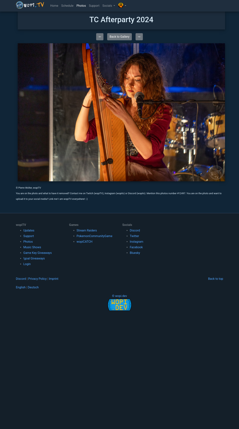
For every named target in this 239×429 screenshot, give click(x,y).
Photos (81, 5)
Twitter (134, 236)
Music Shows (32, 247)
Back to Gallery (119, 36)
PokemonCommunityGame (94, 236)
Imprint (53, 279)
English (21, 287)
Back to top (215, 279)
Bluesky (135, 253)
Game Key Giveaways (37, 253)
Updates (28, 230)
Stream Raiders (87, 230)
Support (94, 5)
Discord (135, 230)
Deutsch (33, 287)
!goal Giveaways (34, 258)
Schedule (67, 5)
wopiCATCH (84, 241)
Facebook (136, 247)
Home (54, 5)
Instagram (136, 241)
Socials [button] (107, 5)
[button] (122, 5)
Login (27, 264)
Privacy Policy (37, 279)
